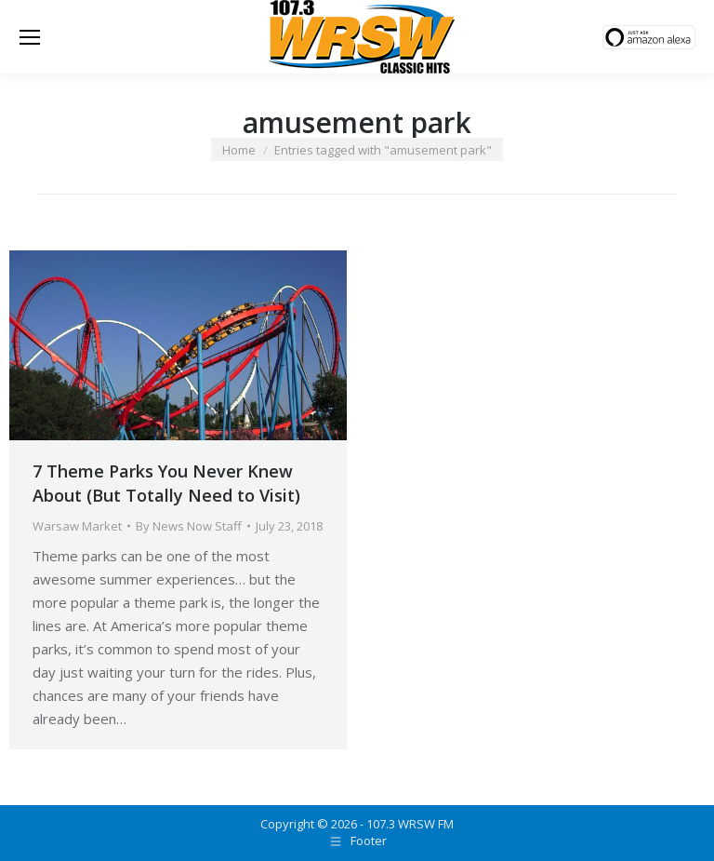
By (189, 526)
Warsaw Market (77, 526)
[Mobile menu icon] (30, 37)
